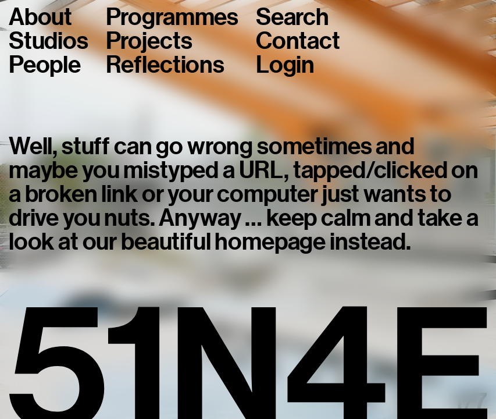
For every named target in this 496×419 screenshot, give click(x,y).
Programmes (172, 17)
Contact (298, 41)
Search (292, 17)
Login (285, 65)
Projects (149, 41)
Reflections (165, 65)
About (40, 17)
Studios (48, 41)
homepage (270, 242)
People (45, 65)
